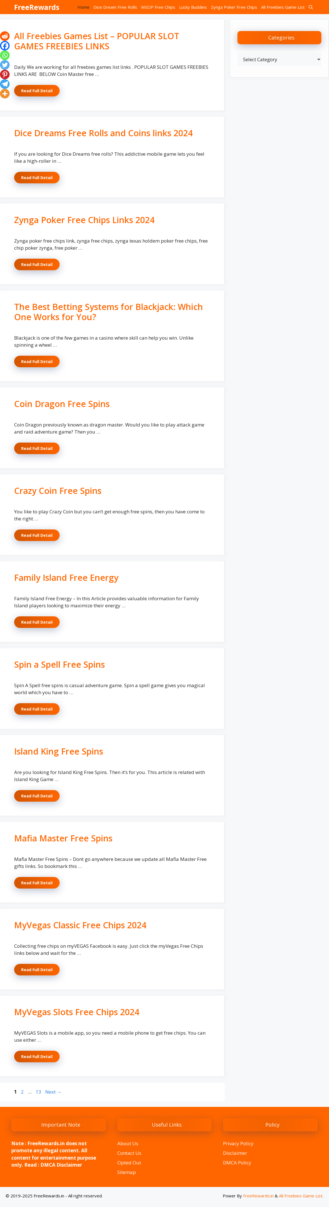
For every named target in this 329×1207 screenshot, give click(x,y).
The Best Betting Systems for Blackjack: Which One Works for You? (108, 312)
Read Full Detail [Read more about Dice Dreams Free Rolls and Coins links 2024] (37, 177)
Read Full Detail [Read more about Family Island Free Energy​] (37, 622)
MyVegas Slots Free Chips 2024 (76, 1012)
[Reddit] (5, 36)
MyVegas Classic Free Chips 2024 (80, 925)
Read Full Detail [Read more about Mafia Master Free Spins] (37, 882)
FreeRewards (36, 7)
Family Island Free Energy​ (66, 577)
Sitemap (126, 1172)
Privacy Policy (238, 1143)
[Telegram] (5, 84)
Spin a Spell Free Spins (59, 664)
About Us (127, 1143)
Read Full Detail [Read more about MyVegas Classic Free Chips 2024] (37, 969)
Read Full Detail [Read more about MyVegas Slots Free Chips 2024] (37, 1056)
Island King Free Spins (58, 751)
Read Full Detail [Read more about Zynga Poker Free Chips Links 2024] (37, 264)
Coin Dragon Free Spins (62, 404)
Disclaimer (235, 1153)
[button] (311, 7)
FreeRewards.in (258, 1196)
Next (53, 1092)
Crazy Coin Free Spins (57, 490)
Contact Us (129, 1153)
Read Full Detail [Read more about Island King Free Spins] (37, 796)
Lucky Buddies (193, 7)
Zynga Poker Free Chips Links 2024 (84, 220)
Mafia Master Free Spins (63, 838)
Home (83, 7)
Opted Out (129, 1162)
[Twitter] (5, 65)
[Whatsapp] (5, 55)
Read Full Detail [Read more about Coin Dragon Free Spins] (37, 448)
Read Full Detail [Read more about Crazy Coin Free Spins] (37, 535)
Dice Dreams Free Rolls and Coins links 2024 (103, 133)
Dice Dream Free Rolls (115, 7)
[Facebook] (5, 45)
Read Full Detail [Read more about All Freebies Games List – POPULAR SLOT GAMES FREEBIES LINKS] (37, 90)
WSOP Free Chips (158, 7)
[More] (5, 93)
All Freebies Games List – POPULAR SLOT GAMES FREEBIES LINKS (96, 41)
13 (39, 1092)
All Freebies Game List (283, 7)
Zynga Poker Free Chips (234, 7)
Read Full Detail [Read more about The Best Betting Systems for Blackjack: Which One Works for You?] (37, 361)
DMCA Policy (237, 1162)
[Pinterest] (5, 74)
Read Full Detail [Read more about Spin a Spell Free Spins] (37, 709)
